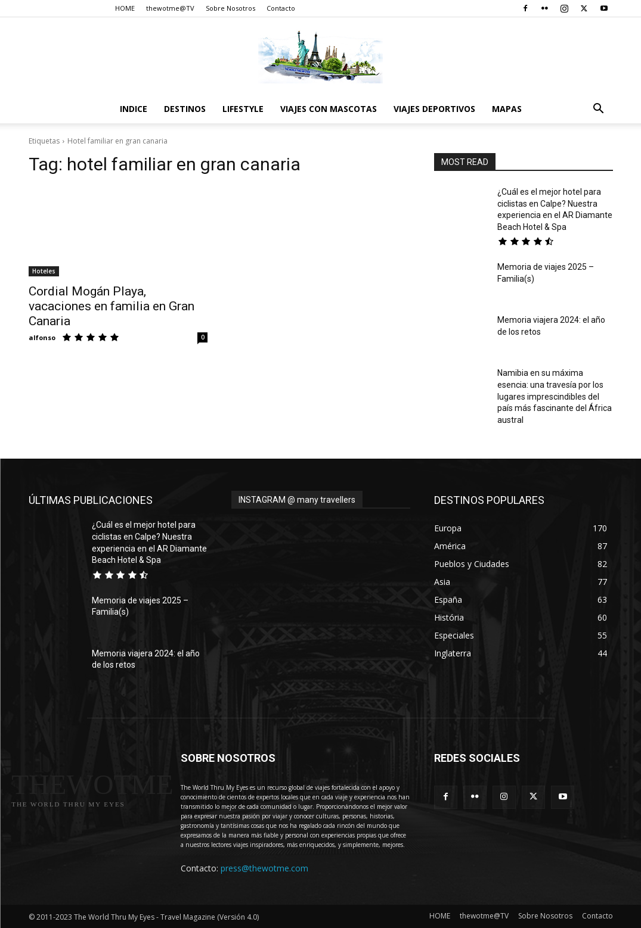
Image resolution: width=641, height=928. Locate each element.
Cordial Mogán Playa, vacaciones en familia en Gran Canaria (111, 306)
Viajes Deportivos (434, 108)
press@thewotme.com (264, 868)
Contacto (281, 8)
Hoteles (43, 271)
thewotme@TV (170, 8)
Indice (133, 108)
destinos (185, 108)
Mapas (507, 108)
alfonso (42, 337)
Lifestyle (243, 108)
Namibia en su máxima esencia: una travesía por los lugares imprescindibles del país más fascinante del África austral (554, 396)
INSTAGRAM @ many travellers (297, 500)
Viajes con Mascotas (328, 108)
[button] (598, 110)
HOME (125, 8)
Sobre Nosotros (230, 8)
